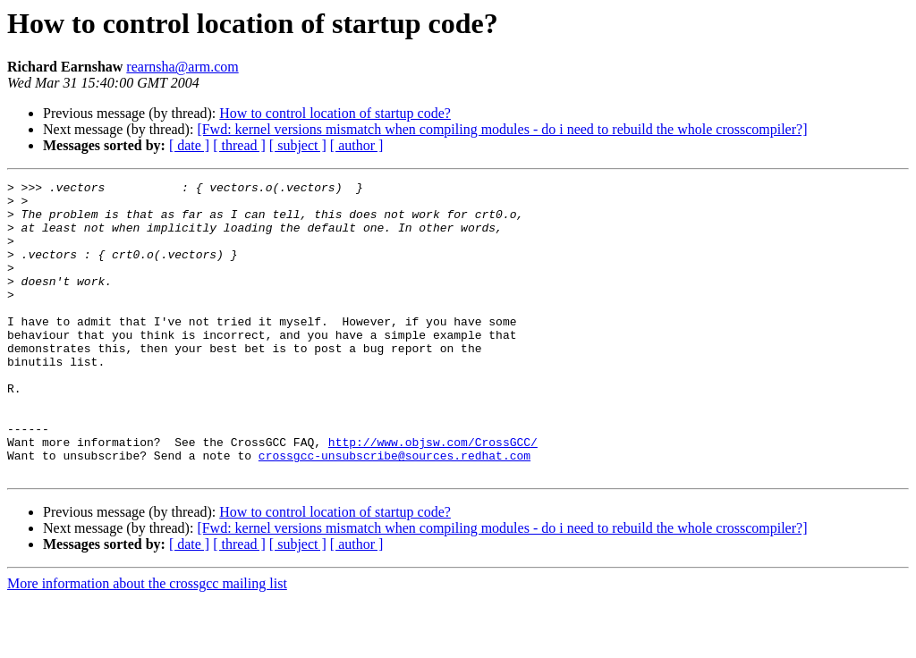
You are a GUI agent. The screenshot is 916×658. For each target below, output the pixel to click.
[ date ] (189, 145)
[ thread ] (239, 145)
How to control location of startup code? (335, 113)
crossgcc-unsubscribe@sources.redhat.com (394, 511)
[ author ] (357, 145)
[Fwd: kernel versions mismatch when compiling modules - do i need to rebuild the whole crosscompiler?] (502, 129)
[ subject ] (298, 145)
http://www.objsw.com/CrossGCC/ (433, 495)
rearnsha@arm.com (182, 66)
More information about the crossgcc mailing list (147, 642)
